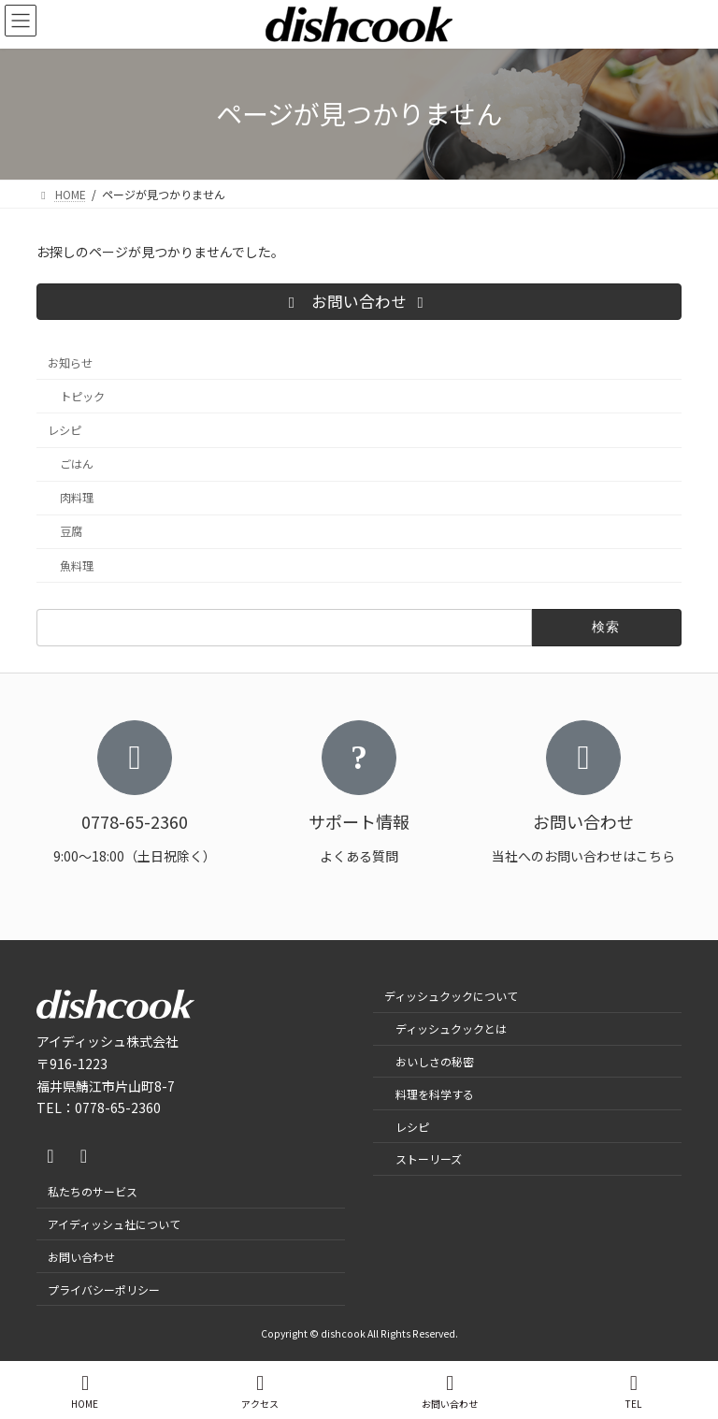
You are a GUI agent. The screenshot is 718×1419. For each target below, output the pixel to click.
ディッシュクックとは (451, 1028)
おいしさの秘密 (434, 1060)
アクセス (260, 1391)
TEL (634, 1391)
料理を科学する (434, 1093)
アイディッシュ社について (114, 1223)
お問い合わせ (81, 1256)
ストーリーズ (428, 1158)
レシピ (64, 430)
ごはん (76, 464)
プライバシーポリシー (104, 1288)
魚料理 (76, 565)
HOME (84, 1391)
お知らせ (70, 362)
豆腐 (71, 531)
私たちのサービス (92, 1191)
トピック (82, 396)
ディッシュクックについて (451, 996)
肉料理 (76, 497)
